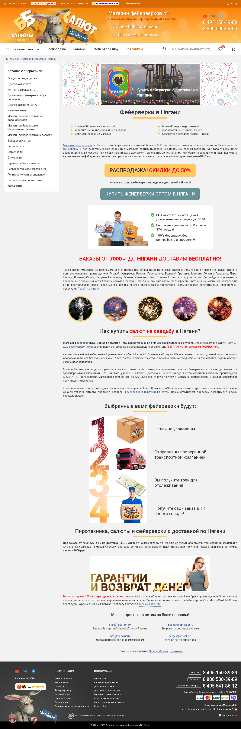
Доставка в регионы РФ (22, 104)
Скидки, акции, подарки (22, 78)
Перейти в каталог (89, 288)
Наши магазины (17, 110)
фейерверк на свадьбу (85, 346)
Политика (72, 706)
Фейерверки (71, 148)
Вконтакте (176, 651)
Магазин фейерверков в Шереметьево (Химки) (23, 127)
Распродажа (56, 49)
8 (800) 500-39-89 (120, 624)
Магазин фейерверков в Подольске (30, 134)
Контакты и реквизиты (74, 3)
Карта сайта (15, 185)
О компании (15, 157)
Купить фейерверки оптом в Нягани (150, 194)
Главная (12, 59)
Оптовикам (134, 49)
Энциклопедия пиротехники (25, 180)
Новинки (79, 49)
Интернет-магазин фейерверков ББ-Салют (127, 725)
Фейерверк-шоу (106, 49)
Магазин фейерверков (77, 145)
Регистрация (61, 702)
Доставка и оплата (15, 3)
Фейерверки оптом (19, 140)
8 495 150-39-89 (220, 22)
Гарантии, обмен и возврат (24, 163)
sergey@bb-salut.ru (180, 636)
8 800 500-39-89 (220, 28)
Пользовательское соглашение (27, 168)
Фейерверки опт (133, 3)
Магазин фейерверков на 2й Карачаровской (25, 118)
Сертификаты (16, 146)
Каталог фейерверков (25, 71)
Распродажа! (150, 170)
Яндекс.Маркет (158, 651)
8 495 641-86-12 (220, 686)
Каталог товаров (63, 678)
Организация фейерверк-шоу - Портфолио (27, 97)
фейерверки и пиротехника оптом (146, 391)
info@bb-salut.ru (120, 636)
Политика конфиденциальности (27, 174)
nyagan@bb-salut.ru (180, 624)
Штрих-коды (15, 151)
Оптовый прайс (63, 694)
